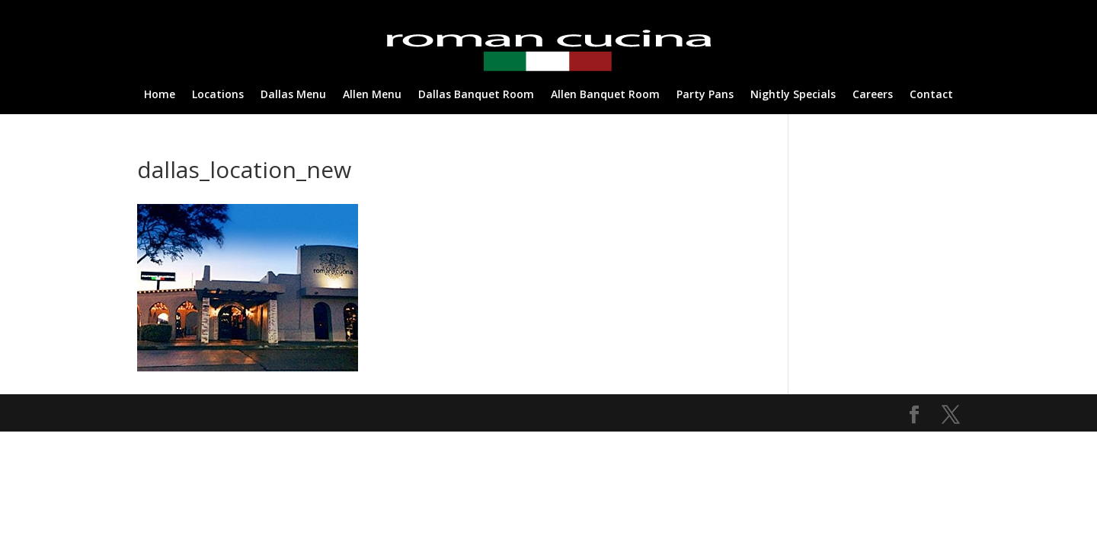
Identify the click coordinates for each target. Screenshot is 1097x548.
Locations (218, 95)
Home (159, 95)
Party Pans (705, 95)
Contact (931, 95)
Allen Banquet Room (605, 95)
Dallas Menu (293, 95)
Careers (872, 95)
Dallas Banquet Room (476, 95)
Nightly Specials (793, 95)
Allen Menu (372, 95)
